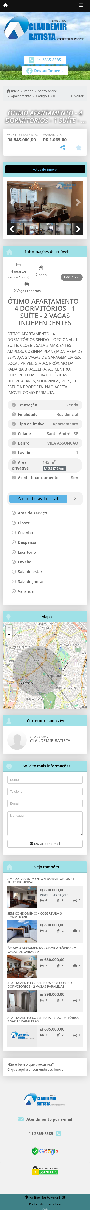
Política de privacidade (45, 1204)
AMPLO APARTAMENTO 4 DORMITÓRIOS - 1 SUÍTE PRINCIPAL (40, 880)
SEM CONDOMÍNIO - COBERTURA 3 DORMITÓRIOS (34, 915)
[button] (13, 202)
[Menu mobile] (5, 5)
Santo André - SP (50, 91)
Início (12, 91)
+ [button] (9, 628)
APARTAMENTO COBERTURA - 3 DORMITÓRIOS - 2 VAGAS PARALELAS (44, 1019)
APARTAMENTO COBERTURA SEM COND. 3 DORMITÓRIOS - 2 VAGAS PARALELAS (39, 984)
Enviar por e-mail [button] (45, 843)
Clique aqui (16, 1069)
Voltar (77, 96)
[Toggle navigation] (81, 6)
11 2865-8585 (49, 59)
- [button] (9, 634)
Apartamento (21, 96)
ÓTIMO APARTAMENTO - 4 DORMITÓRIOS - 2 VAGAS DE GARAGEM (41, 950)
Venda (29, 91)
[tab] (21, 169)
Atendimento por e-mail (45, 1119)
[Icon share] (45, 70)
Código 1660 (45, 96)
